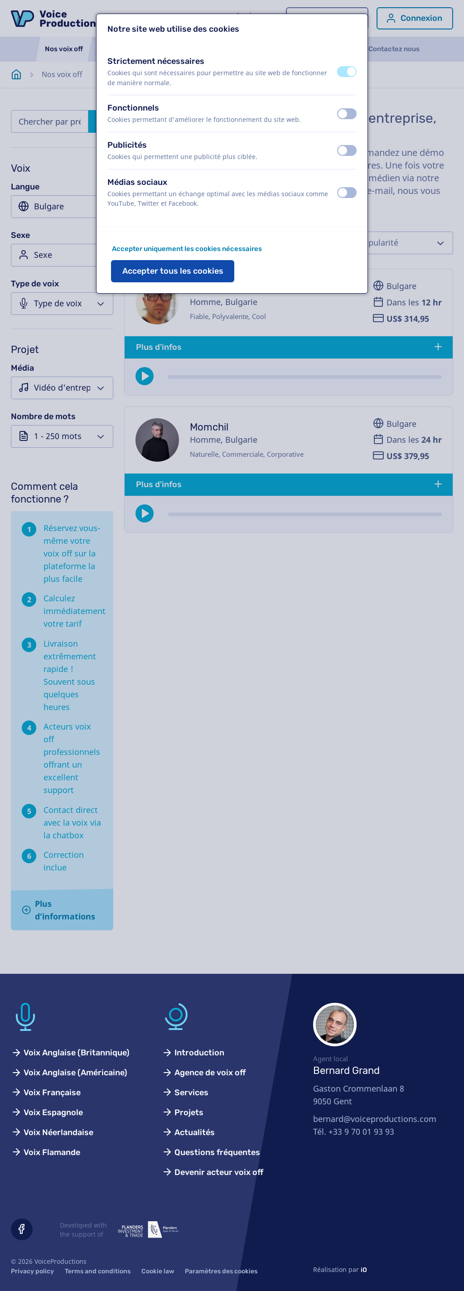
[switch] (347, 71)
